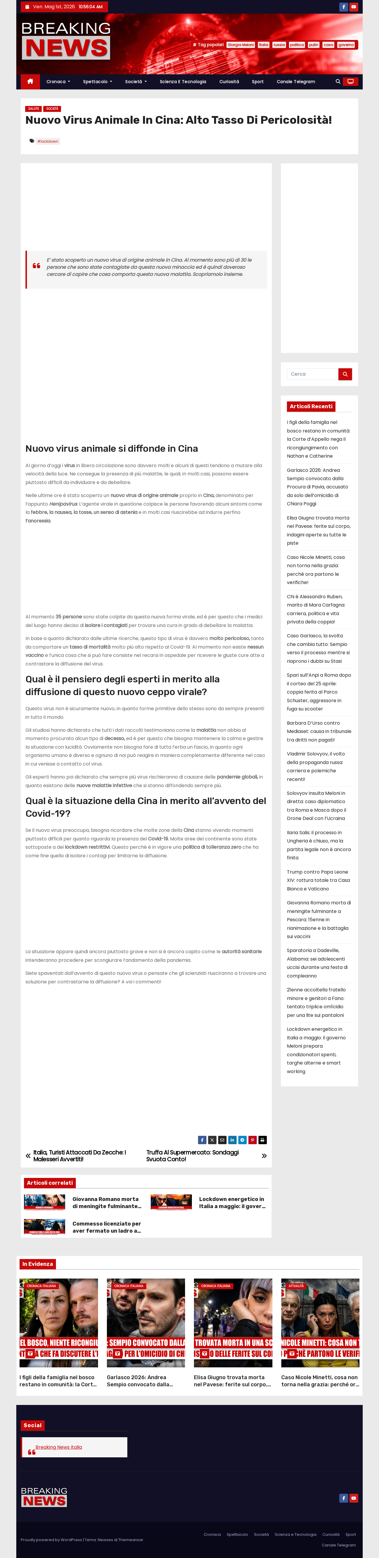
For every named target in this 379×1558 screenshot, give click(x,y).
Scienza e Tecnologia (183, 82)
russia (279, 44)
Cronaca (58, 82)
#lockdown (47, 141)
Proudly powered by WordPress (52, 1540)
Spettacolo (97, 82)
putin (313, 44)
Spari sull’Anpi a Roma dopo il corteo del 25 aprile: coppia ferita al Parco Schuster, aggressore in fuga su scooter (319, 692)
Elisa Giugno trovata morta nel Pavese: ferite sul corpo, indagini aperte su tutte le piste (230, 1388)
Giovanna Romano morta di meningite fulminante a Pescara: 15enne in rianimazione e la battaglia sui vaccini (319, 919)
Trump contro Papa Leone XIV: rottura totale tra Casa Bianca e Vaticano (318, 880)
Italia (263, 44)
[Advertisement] (146, 209)
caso (328, 44)
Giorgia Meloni (241, 44)
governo (346, 44)
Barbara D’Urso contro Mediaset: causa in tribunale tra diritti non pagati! (319, 731)
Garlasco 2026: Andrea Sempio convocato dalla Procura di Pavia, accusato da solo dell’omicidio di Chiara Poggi (317, 487)
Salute (33, 109)
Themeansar (130, 1540)
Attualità (296, 1286)
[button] (338, 81)
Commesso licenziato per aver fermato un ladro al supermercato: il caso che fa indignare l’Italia (107, 1234)
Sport (258, 82)
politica (297, 44)
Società (136, 82)
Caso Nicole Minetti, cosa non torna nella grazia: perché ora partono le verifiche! (320, 1384)
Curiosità (229, 82)
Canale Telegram (296, 82)
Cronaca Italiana (41, 1286)
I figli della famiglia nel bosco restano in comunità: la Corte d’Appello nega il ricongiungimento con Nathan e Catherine (318, 439)
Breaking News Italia (59, 1447)
